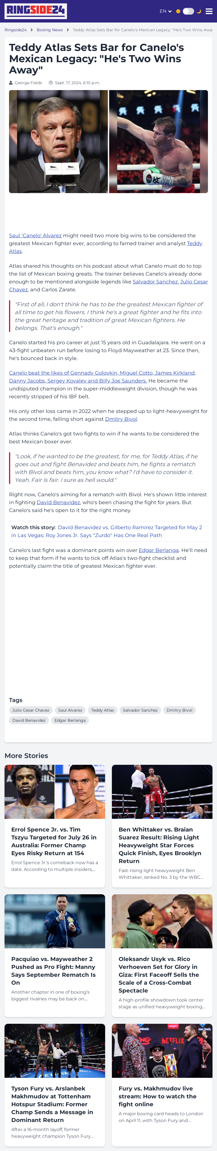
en (163, 11)
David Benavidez (58, 502)
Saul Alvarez (70, 710)
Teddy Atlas (102, 710)
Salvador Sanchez (155, 282)
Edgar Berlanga (159, 550)
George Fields (28, 82)
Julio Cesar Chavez (30, 710)
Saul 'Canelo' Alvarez (35, 236)
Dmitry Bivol (121, 419)
